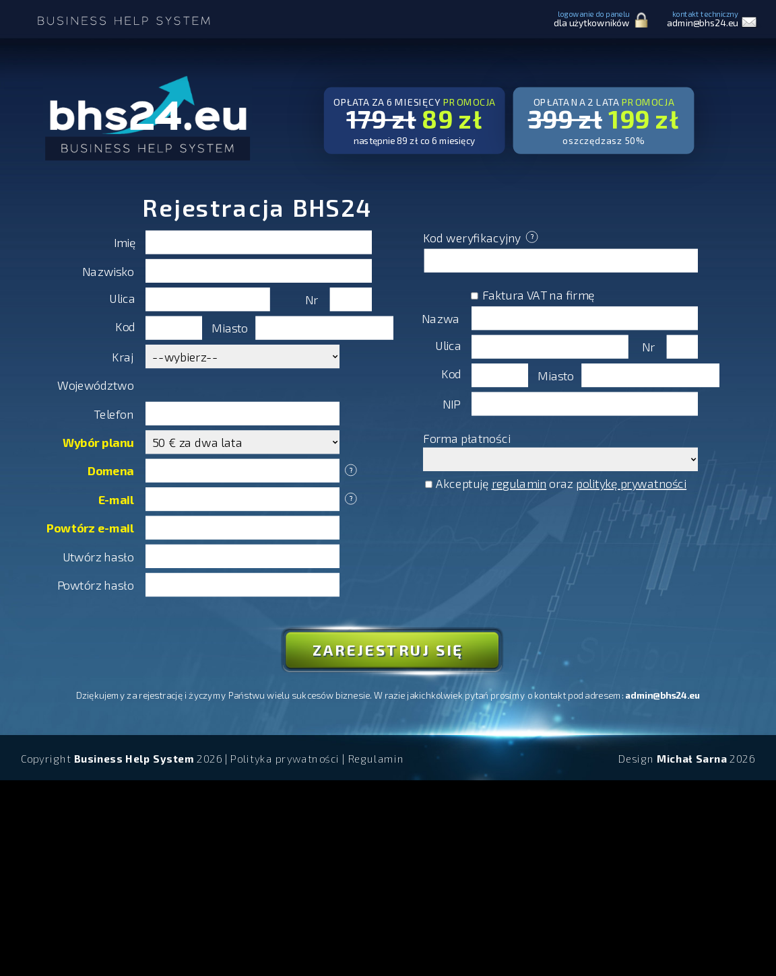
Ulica (122, 298)
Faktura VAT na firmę (532, 294)
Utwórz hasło (98, 556)
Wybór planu (98, 442)
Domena (111, 471)
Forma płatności (467, 438)
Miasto (230, 328)
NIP (451, 404)
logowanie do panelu (591, 18)
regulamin (519, 483)
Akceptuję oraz (555, 483)
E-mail (116, 499)
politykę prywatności (631, 483)
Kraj (122, 356)
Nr (311, 299)
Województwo (95, 385)
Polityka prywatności (285, 759)
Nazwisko (107, 271)
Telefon (113, 414)
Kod (125, 326)
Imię (125, 243)
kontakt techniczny (702, 18)
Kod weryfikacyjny (480, 237)
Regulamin (376, 759)
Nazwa (440, 318)
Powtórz (90, 528)
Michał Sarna (692, 759)
